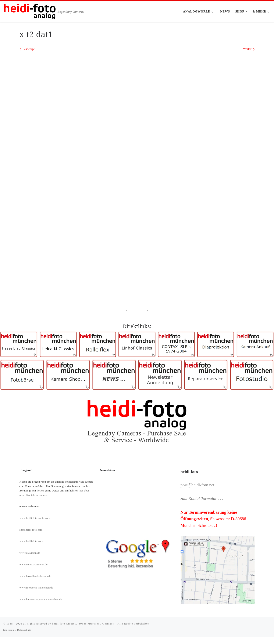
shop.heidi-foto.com (31, 529)
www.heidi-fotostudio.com (34, 518)
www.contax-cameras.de (33, 564)
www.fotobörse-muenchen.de (36, 587)
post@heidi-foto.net (197, 485)
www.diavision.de (29, 552)
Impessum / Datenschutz (17, 630)
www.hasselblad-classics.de (35, 576)
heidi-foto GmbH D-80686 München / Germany (83, 623)
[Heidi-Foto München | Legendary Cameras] (29, 11)
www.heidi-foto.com (31, 541)
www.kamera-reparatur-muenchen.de (40, 599)
